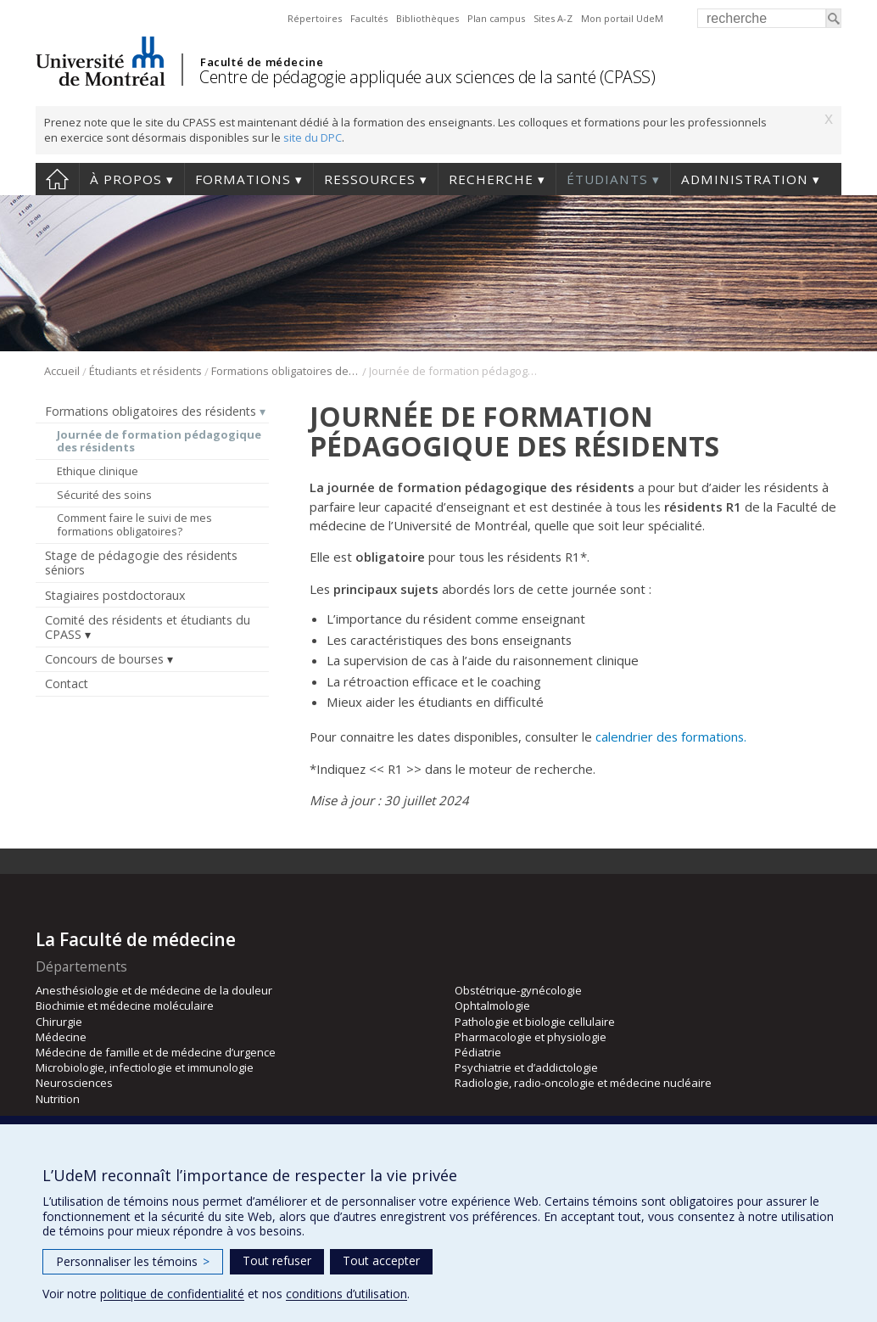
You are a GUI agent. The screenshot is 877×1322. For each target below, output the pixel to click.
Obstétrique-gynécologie (518, 990)
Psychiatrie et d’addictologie (526, 1067)
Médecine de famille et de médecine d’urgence (156, 1052)
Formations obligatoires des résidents (285, 370)
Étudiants (607, 179)
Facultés (369, 18)
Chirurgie (59, 1021)
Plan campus (496, 18)
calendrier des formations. (670, 736)
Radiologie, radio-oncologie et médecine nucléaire (583, 1082)
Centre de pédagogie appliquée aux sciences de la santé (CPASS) (427, 76)
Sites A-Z (553, 18)
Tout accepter (381, 1260)
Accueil (57, 179)
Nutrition (58, 1098)
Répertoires (315, 18)
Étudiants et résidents (145, 370)
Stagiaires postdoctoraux (115, 595)
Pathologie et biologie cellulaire (535, 1021)
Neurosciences (74, 1082)
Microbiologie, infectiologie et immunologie (145, 1067)
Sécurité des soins (104, 494)
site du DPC (312, 137)
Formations (243, 179)
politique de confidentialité (172, 1294)
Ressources (370, 179)
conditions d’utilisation (346, 1294)
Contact (66, 683)
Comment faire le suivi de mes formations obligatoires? (134, 524)
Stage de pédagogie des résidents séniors (141, 562)
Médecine (61, 1037)
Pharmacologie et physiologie (530, 1037)
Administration (744, 179)
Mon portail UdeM (622, 18)
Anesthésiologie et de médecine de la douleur (154, 990)
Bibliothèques (427, 18)
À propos (126, 179)
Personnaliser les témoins (132, 1261)
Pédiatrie (478, 1052)
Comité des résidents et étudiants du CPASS (147, 627)
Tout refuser (277, 1260)
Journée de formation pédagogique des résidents (159, 441)
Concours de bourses (104, 659)
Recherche (491, 179)
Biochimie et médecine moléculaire (125, 1005)
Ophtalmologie (492, 1005)
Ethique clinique (97, 471)
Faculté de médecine (261, 62)
